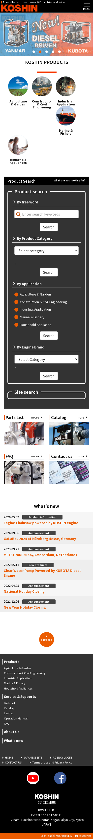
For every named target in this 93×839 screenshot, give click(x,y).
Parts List (9, 703)
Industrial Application (66, 103)
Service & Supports (20, 696)
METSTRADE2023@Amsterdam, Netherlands (40, 555)
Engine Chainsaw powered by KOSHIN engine (41, 523)
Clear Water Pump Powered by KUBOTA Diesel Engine (42, 573)
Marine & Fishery (66, 132)
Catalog (9, 708)
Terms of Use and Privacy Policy (52, 762)
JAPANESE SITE (33, 757)
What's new (13, 740)
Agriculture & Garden (18, 103)
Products (11, 661)
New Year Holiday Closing (25, 607)
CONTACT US (13, 762)
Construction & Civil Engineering (42, 104)
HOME (9, 757)
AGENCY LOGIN (62, 757)
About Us (11, 731)
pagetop (46, 638)
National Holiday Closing (24, 591)
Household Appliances (18, 161)
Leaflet (8, 713)
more (35, 417)
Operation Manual (16, 718)
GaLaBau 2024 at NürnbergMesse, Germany (40, 539)
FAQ (6, 723)
